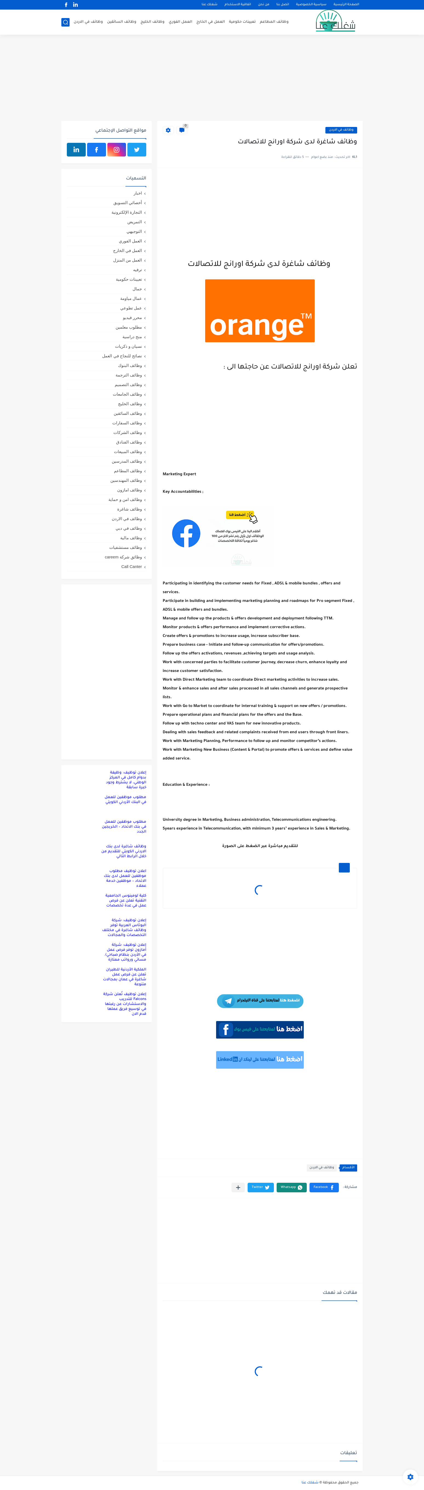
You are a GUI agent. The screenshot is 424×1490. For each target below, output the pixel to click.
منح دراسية (132, 336)
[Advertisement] (212, 78)
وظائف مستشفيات (125, 547)
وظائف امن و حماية (125, 499)
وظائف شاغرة (129, 509)
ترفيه (137, 269)
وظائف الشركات (127, 432)
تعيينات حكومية (242, 22)
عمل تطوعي (131, 308)
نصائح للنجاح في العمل (122, 355)
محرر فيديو (132, 317)
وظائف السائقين (121, 22)
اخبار (138, 193)
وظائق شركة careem (123, 557)
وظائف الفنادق (129, 442)
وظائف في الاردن (88, 22)
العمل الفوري (180, 22)
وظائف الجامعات (127, 394)
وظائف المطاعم (274, 22)
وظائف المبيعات (128, 451)
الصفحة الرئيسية (346, 5)
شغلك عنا (209, 5)
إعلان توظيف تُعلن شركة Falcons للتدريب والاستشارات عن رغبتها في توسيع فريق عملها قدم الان (124, 1004)
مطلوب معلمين (129, 327)
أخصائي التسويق (127, 202)
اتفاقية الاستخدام (238, 5)
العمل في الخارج (210, 22)
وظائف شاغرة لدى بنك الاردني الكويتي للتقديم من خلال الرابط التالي (123, 852)
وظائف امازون (129, 490)
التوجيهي (134, 231)
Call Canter (131, 566)
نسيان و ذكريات (128, 346)
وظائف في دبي (129, 528)
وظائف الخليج (153, 22)
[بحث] (65, 22)
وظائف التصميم (128, 384)
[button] (324, 1187)
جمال (137, 288)
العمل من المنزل (127, 260)
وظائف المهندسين (126, 480)
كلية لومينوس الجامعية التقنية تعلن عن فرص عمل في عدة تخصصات (125, 901)
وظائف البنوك (130, 365)
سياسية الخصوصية (311, 5)
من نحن (263, 5)
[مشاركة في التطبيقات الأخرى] (238, 1187)
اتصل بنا (282, 5)
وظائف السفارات (127, 423)
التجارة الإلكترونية (126, 212)
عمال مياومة (131, 298)
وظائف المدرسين (127, 461)
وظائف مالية (131, 537)
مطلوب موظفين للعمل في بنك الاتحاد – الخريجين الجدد (124, 827)
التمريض (134, 221)
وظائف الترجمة (129, 375)
